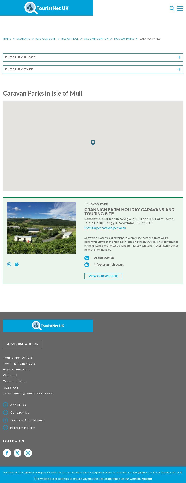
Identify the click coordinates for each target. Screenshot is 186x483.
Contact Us (19, 412)
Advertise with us (22, 344)
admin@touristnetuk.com (34, 393)
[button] (93, 143)
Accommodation (96, 38)
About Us (18, 404)
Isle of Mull (70, 38)
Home (7, 38)
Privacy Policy (22, 427)
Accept (147, 478)
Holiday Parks (124, 38)
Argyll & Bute (46, 38)
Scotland (23, 38)
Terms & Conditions (27, 419)
